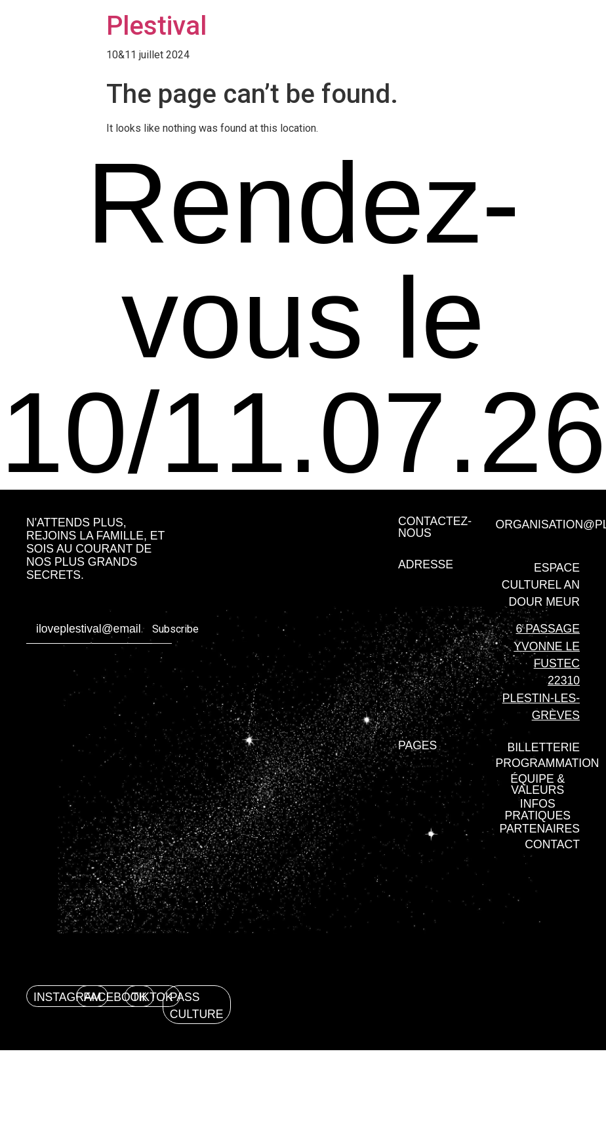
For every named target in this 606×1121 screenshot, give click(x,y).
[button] (544, 748)
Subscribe (162, 629)
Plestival (156, 25)
